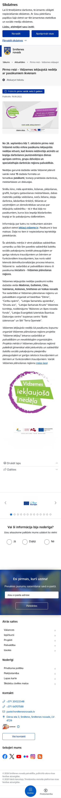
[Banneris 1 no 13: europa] (30, 502)
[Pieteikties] (31, 605)
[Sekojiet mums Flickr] (25, 756)
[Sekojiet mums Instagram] (32, 756)
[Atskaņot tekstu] (15, 80)
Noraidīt (16, 33)
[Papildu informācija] (18, 726)
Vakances (9, 629)
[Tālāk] (55, 502)
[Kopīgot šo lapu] (30, 469)
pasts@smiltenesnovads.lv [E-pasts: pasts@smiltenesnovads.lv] (21, 711)
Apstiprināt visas (45, 33)
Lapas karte (10, 678)
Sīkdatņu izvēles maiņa (16, 683)
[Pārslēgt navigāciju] (30, 791)
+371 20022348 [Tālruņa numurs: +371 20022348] (15, 701)
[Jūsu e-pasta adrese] (32, 595)
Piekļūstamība (11, 673)
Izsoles (7, 650)
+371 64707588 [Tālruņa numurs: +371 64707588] (15, 706)
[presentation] (30, 556)
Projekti (8, 640)
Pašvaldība (9, 645)
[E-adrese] (8, 726)
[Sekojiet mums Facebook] (4, 756)
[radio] (11, 541)
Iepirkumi (9, 634)
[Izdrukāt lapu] (30, 463)
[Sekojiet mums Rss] (39, 756)
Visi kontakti (18, 736)
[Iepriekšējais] (5, 502)
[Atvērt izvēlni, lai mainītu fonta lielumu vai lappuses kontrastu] (45, 792)
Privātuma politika (13, 668)
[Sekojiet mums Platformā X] (11, 756)
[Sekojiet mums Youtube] (18, 756)
